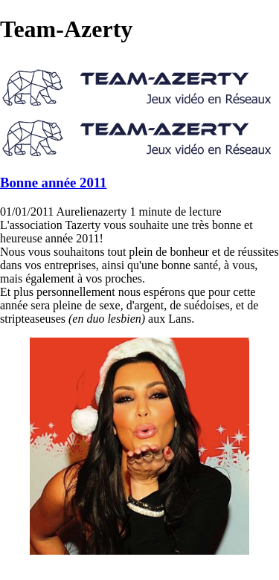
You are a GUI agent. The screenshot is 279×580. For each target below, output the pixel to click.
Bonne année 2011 (53, 182)
